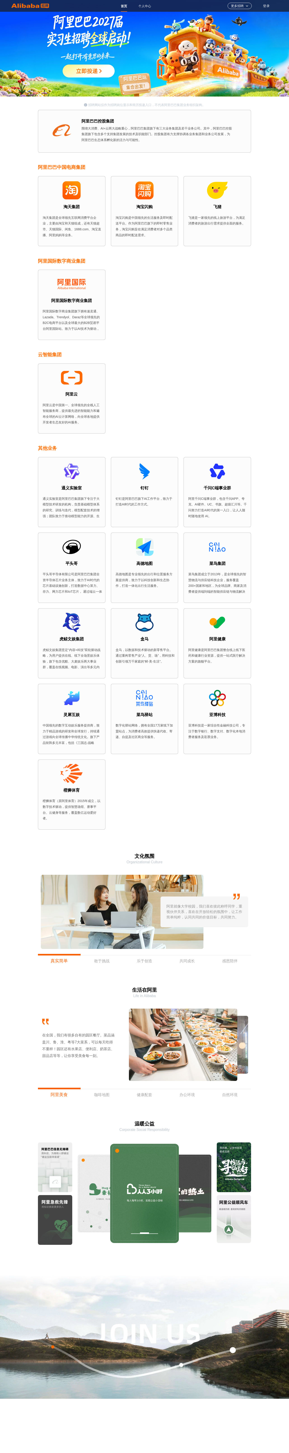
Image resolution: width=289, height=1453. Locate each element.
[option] (124, 6)
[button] (242, 1045)
